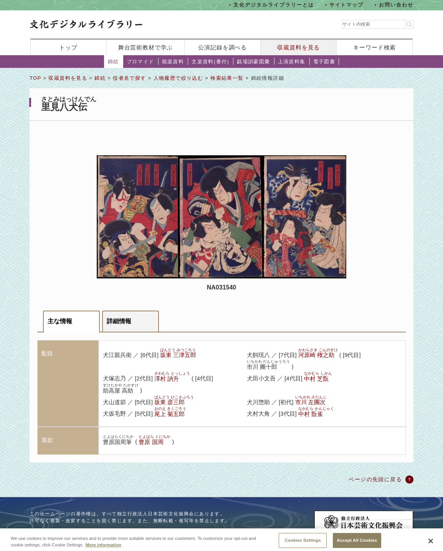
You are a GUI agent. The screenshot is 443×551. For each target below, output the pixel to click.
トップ (68, 47)
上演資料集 (292, 61)
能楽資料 (173, 61)
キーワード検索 (374, 47)
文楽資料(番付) (210, 61)
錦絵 (113, 61)
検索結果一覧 (226, 78)
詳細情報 (119, 321)
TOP (35, 78)
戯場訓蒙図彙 (253, 61)
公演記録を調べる (222, 47)
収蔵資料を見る (298, 47)
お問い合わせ (396, 5)
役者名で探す (129, 78)
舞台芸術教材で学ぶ (145, 47)
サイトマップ (346, 5)
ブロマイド (140, 61)
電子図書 (324, 61)
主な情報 (60, 321)
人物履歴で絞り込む (178, 78)
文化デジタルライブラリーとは (273, 5)
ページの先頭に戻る (375, 479)
